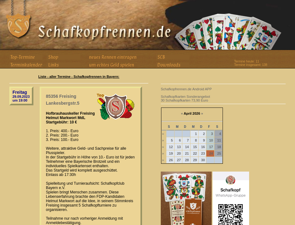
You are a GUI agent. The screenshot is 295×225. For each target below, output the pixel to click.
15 (195, 147)
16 (203, 147)
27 (179, 160)
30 (203, 160)
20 (179, 153)
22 (195, 153)
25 (219, 153)
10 (211, 140)
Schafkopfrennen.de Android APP (186, 89)
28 (187, 160)
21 (187, 153)
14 (187, 147)
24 (211, 153)
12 (171, 147)
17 (211, 147)
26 (171, 160)
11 (219, 140)
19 (171, 153)
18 (219, 147)
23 (203, 153)
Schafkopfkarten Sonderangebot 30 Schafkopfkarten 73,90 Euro (185, 98)
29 (195, 160)
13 (179, 147)
